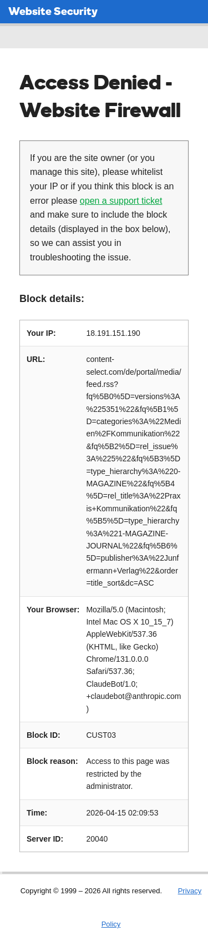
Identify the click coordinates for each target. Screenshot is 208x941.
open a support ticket (121, 200)
